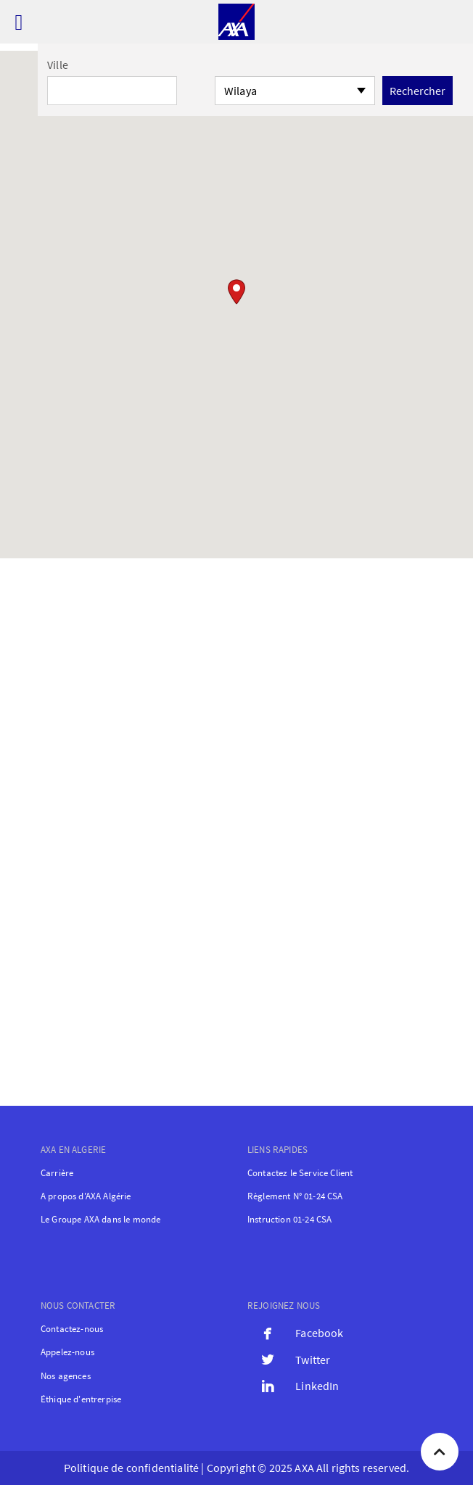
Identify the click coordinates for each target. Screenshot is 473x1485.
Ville (57, 64)
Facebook (319, 1332)
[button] (236, 292)
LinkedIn (317, 1385)
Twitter (312, 1359)
